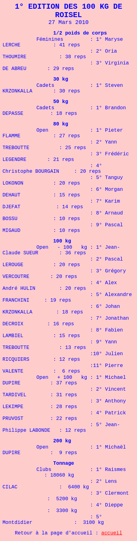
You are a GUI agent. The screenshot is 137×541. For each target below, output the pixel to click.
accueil (111, 533)
